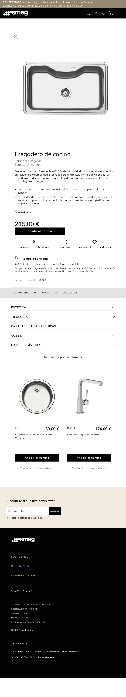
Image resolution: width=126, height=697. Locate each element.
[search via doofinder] (88, 13)
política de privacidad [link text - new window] (31, 517)
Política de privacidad (24, 609)
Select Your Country (20, 591)
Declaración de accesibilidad (28, 622)
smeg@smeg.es (47, 657)
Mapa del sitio (19, 618)
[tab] (25, 293)
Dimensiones (23, 212)
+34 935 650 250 (23, 657)
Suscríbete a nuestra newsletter (30, 501)
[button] (16, 36)
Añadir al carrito (40, 231)
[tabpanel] (65, 76)
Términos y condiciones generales (31, 604)
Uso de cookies (20, 613)
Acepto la (25, 517)
